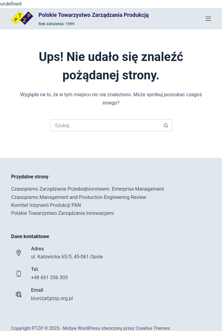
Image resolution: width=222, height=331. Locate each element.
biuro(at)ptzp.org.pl (52, 298)
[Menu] (208, 18)
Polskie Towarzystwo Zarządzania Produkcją (94, 15)
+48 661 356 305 (49, 277)
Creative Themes (153, 328)
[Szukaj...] (105, 125)
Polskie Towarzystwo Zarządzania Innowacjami (62, 213)
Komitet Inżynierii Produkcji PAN (46, 205)
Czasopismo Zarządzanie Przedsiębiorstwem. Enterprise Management (87, 189)
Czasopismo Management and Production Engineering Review (78, 197)
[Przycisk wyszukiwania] (166, 125)
